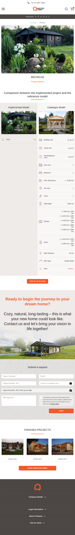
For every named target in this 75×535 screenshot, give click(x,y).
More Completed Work (37, 468)
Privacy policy (55, 404)
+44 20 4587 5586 (38, 3)
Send (61, 411)
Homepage (33, 22)
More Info (12, 459)
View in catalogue (37, 281)
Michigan (42, 22)
